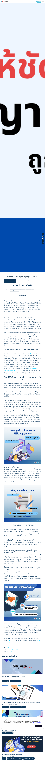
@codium (9, 647)
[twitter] (43, 236)
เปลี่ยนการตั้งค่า (32, 725)
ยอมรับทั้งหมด (38, 725)
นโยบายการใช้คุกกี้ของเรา (37, 722)
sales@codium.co (11, 651)
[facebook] (43, 234)
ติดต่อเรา (39, 1)
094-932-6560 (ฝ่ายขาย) (12, 649)
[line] (43, 239)
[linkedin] (43, 241)
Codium (11, 645)
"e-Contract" (31, 354)
